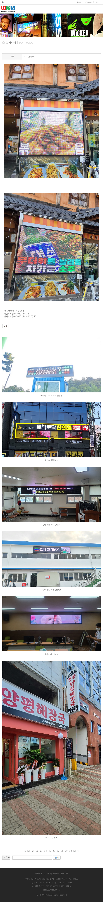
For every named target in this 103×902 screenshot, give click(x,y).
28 (62, 851)
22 (37, 851)
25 (49, 851)
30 (70, 851)
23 (41, 851)
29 (66, 851)
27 (58, 851)
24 (45, 851)
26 (54, 851)
